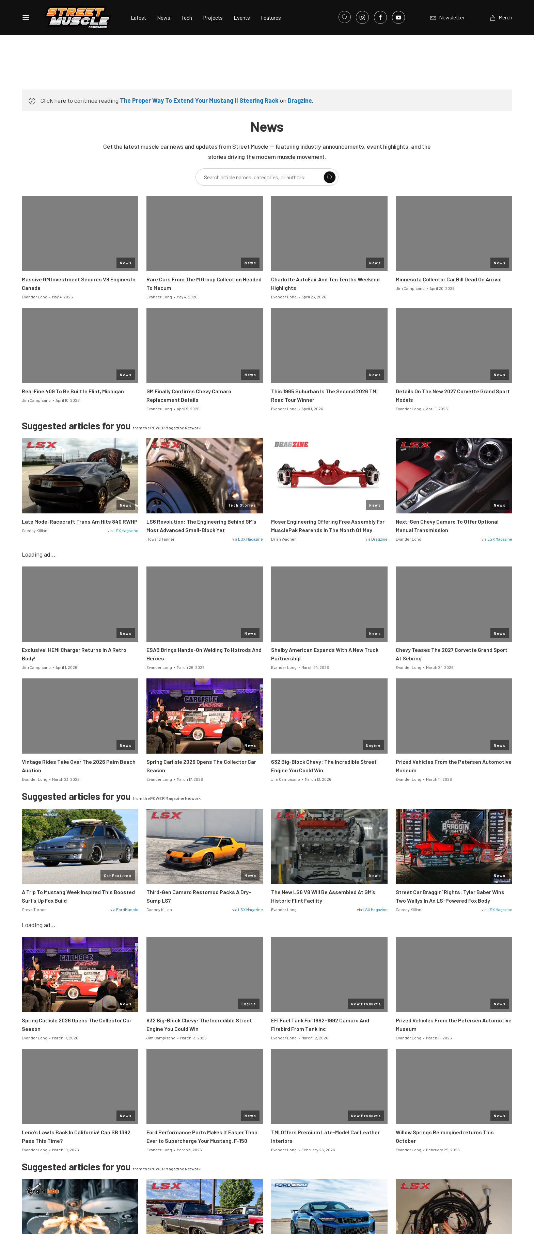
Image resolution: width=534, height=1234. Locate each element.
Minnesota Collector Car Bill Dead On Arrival (449, 279)
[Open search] (345, 17)
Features (271, 17)
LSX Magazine (125, 530)
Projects (213, 17)
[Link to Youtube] (398, 17)
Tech (186, 17)
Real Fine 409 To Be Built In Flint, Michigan (73, 391)
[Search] (330, 177)
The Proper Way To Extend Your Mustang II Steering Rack (199, 100)
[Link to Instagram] (362, 17)
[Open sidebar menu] (26, 17)
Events (242, 17)
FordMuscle (127, 909)
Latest (138, 17)
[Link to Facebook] (380, 17)
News (163, 17)
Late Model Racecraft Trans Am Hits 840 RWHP (80, 521)
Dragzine (300, 100)
